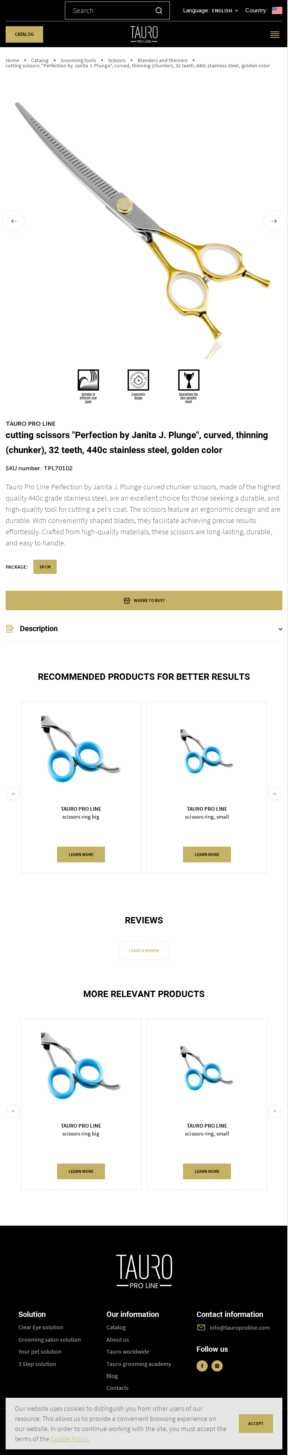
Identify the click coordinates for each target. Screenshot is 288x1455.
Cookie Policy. (70, 1438)
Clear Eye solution (41, 1327)
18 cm (45, 566)
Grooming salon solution (49, 1339)
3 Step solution (37, 1363)
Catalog (24, 34)
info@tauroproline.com (240, 1327)
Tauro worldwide (127, 1351)
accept (256, 1423)
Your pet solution (40, 1351)
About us (117, 1339)
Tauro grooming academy (138, 1363)
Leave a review (144, 950)
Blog (112, 1375)
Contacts (117, 1387)
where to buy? (144, 600)
